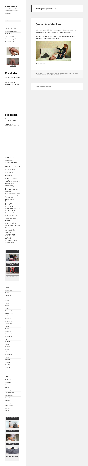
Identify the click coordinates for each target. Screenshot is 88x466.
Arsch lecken (49, 73)
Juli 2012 (7, 344)
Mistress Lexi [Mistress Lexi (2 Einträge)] (8, 217)
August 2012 (8, 341)
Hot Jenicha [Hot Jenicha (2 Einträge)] (7, 197)
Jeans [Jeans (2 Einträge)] (11, 197)
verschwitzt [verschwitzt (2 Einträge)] (16, 227)
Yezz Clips (7, 408)
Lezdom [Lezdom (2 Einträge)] (15, 215)
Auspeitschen (8, 385)
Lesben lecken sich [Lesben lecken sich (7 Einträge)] (12, 213)
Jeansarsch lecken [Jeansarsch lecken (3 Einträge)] (10, 202)
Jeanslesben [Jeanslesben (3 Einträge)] (17, 208)
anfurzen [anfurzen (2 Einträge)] (11, 160)
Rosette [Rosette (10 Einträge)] (8, 220)
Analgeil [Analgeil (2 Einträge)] (7, 160)
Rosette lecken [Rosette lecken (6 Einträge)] (10, 223)
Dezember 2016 (9, 311)
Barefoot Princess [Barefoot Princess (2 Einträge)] (9, 185)
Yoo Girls (7, 410)
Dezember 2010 (9, 370)
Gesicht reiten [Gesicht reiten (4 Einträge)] (15, 196)
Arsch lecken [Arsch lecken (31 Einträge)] (13, 166)
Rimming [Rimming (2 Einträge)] (14, 218)
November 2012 (9, 336)
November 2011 (9, 354)
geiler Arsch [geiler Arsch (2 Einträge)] (7, 196)
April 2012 (7, 349)
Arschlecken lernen (10, 34)
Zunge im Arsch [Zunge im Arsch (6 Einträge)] (11, 240)
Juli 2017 (7, 303)
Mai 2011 (7, 362)
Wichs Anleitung (9, 405)
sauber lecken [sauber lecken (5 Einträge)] (10, 225)
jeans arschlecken (73, 73)
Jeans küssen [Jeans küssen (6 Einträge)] (9, 206)
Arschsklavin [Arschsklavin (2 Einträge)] (17, 181)
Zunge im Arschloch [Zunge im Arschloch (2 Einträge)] (9, 242)
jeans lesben (51, 74)
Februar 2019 (8, 295)
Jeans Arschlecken (48, 24)
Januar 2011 (8, 367)
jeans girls (38, 74)
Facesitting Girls (9, 395)
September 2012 (9, 339)
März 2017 (8, 308)
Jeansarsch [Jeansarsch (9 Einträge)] (9, 199)
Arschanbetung (9, 379)
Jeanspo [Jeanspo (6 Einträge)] (8, 210)
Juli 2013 (7, 326)
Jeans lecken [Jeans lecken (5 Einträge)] (9, 208)
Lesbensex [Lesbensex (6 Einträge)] (9, 215)
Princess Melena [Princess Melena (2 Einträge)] (8, 218)
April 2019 (7, 293)
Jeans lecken (45, 74)
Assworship (8, 382)
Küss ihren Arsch (9, 41)
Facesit (7, 387)
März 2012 (8, 352)
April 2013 (7, 328)
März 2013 (8, 331)
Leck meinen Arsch (10, 36)
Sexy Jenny (8, 403)
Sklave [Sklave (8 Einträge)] (7, 227)
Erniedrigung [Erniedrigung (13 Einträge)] (11, 189)
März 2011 (8, 365)
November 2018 (9, 298)
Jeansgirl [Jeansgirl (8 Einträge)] (8, 204)
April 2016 (7, 316)
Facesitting (8, 390)
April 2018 (7, 300)
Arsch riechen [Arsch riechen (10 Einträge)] (11, 178)
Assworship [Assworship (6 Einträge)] (9, 183)
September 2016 (9, 313)
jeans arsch (65, 73)
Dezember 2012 (9, 334)
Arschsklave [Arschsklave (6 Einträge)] (9, 181)
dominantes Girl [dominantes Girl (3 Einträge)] (9, 186)
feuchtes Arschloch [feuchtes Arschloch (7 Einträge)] (12, 194)
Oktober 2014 (8, 323)
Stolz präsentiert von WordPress (44, 86)
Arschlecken (11, 6)
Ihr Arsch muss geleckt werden (13, 39)
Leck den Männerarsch (11, 31)
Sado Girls (7, 400)
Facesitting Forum (9, 392)
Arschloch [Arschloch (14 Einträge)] (10, 169)
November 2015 (9, 321)
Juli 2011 (7, 357)
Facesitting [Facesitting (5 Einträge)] (8, 191)
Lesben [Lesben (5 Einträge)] (13, 211)
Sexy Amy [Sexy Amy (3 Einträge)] (17, 225)
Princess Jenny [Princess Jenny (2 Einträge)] (14, 217)
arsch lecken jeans (57, 73)
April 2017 (7, 305)
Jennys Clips (8, 398)
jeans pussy (58, 74)
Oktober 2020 (8, 290)
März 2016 (8, 318)
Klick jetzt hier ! (41, 64)
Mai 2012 (7, 347)
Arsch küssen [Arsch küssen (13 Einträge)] (11, 162)
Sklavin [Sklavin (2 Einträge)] (12, 227)
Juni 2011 (7, 359)
